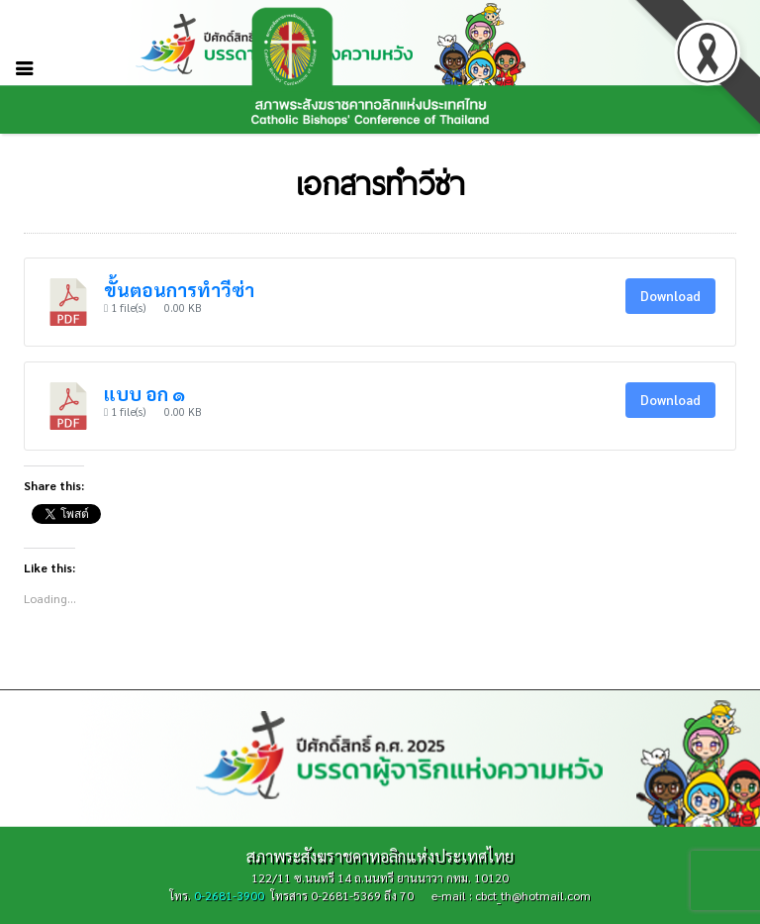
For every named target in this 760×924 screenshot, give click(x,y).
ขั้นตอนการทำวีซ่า (179, 289)
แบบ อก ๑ (144, 393)
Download (670, 295)
